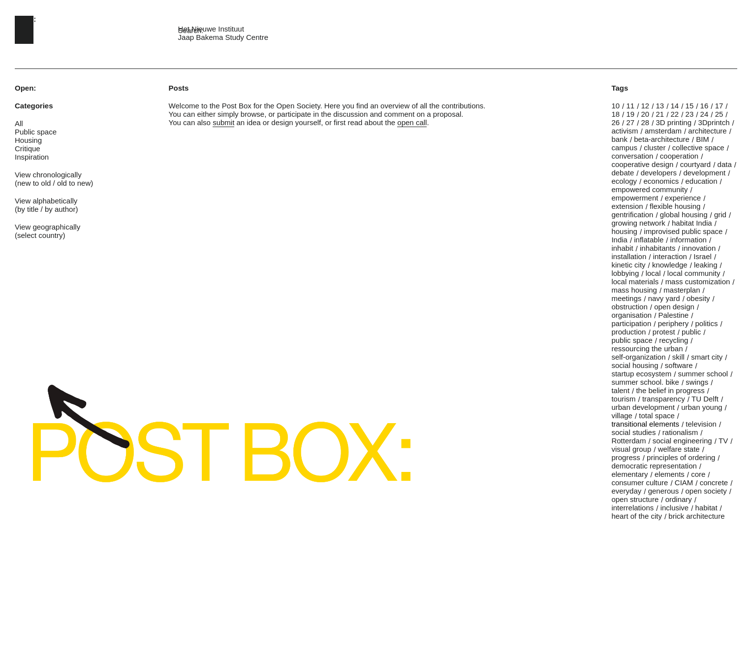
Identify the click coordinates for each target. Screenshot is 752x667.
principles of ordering (681, 457)
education (702, 181)
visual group (631, 449)
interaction (670, 256)
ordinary (678, 499)
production (628, 332)
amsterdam (663, 131)
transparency (663, 399)
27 (630, 122)
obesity (698, 298)
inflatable (648, 239)
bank (619, 139)
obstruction (629, 306)
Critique (27, 148)
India (619, 239)
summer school (703, 373)
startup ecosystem (641, 373)
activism (624, 131)
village (621, 415)
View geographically (47, 227)
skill (678, 357)
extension (627, 206)
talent (620, 390)
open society (706, 491)
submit (223, 122)
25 (719, 114)
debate (622, 172)
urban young (701, 407)
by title (27, 209)
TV (723, 440)
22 (675, 114)
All (19, 123)
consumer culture (639, 482)
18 (615, 114)
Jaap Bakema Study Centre (223, 37)
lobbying (625, 273)
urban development (642, 407)
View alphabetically (46, 201)
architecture (707, 131)
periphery (673, 323)
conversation (632, 156)
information (688, 239)
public (691, 332)
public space (631, 340)
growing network (638, 223)
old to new (74, 183)
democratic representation (653, 466)
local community (694, 273)
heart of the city (636, 516)
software (679, 365)
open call (412, 122)
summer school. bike (645, 382)
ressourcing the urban (647, 348)
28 (645, 122)
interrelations (632, 507)
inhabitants (658, 248)
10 (615, 105)
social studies (633, 432)
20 (645, 114)
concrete (714, 482)
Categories (34, 105)
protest (664, 332)
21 (660, 114)
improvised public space (683, 231)
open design (674, 306)
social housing (634, 365)
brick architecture (696, 516)
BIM (702, 139)
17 (719, 105)
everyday (626, 491)
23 (690, 114)
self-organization (638, 357)
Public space (36, 132)
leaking (706, 265)
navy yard (664, 298)
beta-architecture (661, 139)
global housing (684, 214)
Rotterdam (628, 440)
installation (628, 256)
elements (670, 474)
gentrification (632, 214)
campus (624, 147)
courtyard (695, 164)
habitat (706, 507)
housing (624, 231)
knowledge (670, 265)
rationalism (680, 432)
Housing (28, 140)
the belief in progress (670, 390)
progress (625, 457)
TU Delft (705, 399)
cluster (654, 147)
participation (631, 323)
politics (706, 323)
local (653, 273)
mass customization (697, 281)
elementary (629, 474)
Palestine (673, 315)
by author (60, 209)
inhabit (622, 248)
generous (663, 491)
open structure (634, 499)
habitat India (692, 223)
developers (659, 172)
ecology (624, 181)
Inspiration (32, 157)
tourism (623, 399)
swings (697, 382)
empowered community (649, 189)
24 (704, 114)
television (701, 424)
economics (661, 181)
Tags (619, 88)
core (698, 474)
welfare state (679, 449)
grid (720, 214)
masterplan (681, 290)
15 (690, 105)
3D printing (674, 122)
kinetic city (628, 265)
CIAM (684, 482)
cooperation (679, 156)
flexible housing (675, 206)
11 (630, 105)
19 (630, 114)
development (704, 172)
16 (704, 105)
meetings (626, 298)
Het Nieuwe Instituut (211, 29)
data (725, 164)
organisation (631, 315)
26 (615, 122)
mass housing (634, 290)
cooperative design (642, 164)
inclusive (674, 507)
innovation (699, 248)
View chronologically (48, 174)
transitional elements (645, 424)
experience (683, 198)
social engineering (682, 440)
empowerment (634, 198)
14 (675, 105)
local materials (634, 281)
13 (660, 105)
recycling (673, 340)
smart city (706, 357)
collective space (698, 147)
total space (657, 415)
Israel (702, 256)
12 (645, 105)
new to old (34, 183)
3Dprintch (713, 122)
